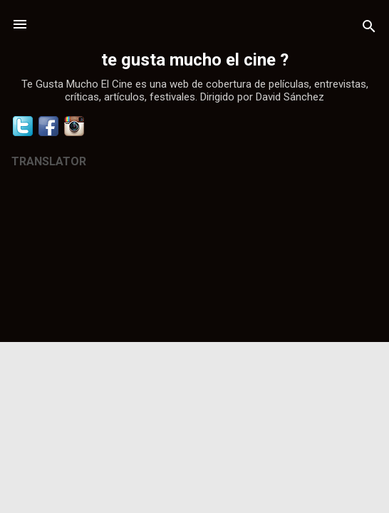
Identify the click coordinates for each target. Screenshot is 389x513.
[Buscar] (369, 29)
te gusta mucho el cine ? (195, 60)
